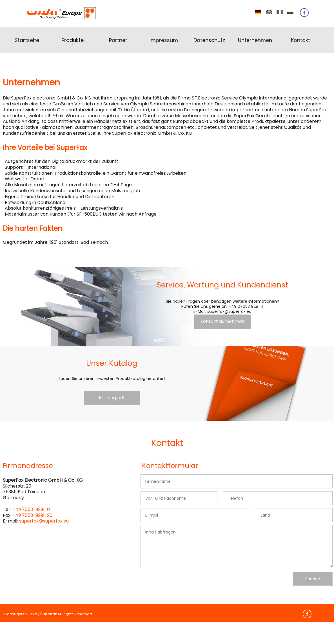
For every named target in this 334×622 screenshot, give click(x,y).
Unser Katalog (111, 363)
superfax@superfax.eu (44, 521)
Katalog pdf (112, 398)
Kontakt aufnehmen (222, 321)
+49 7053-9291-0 (31, 509)
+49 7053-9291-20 (32, 515)
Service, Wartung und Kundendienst (222, 285)
